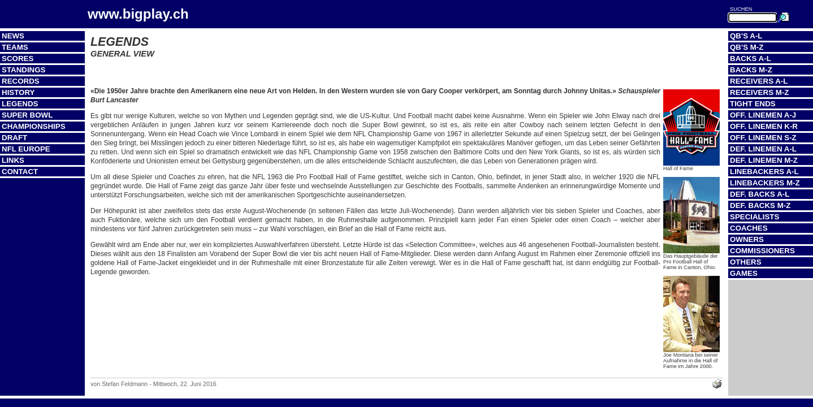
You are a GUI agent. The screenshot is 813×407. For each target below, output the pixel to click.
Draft (14, 137)
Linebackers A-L (764, 171)
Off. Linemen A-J (763, 115)
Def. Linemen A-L (763, 149)
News (13, 36)
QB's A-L (746, 36)
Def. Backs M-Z (760, 205)
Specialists (754, 217)
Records (21, 81)
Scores (17, 58)
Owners (747, 239)
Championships (34, 126)
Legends (20, 103)
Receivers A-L (759, 81)
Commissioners (762, 250)
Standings (24, 70)
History (18, 92)
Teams (15, 47)
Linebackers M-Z (765, 183)
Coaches (749, 228)
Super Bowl (27, 115)
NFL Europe (26, 149)
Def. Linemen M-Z (764, 160)
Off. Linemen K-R (764, 126)
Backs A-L (750, 58)
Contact (20, 171)
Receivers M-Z (759, 92)
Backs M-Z (751, 70)
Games (744, 273)
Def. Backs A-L (759, 194)
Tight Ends (753, 103)
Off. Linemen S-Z (763, 137)
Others (746, 262)
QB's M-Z (746, 47)
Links (13, 160)
